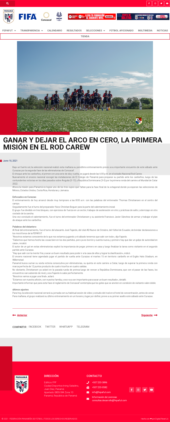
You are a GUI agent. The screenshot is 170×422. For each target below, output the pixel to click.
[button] (34, 327)
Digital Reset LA (161, 419)
